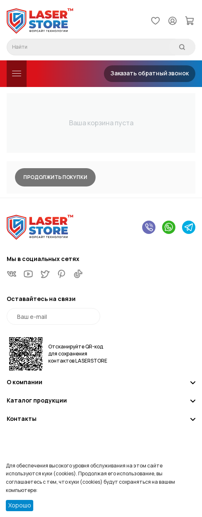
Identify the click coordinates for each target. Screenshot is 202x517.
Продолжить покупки (55, 177)
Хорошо (19, 505)
